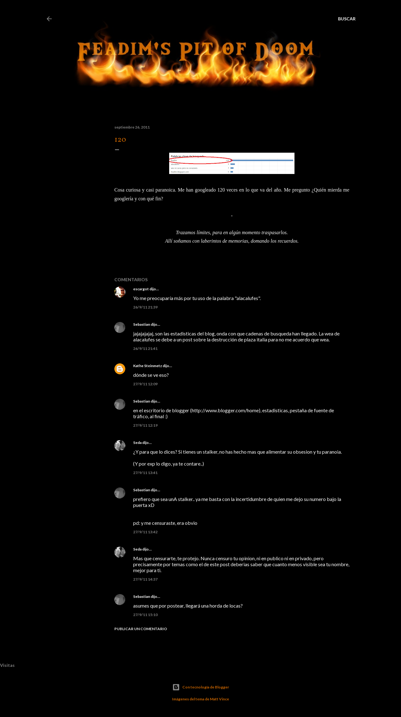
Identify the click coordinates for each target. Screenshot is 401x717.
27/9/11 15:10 (145, 614)
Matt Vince (219, 699)
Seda (137, 442)
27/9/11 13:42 (145, 532)
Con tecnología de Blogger (200, 687)
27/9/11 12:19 (145, 425)
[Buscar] (347, 18)
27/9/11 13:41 (145, 472)
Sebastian (141, 324)
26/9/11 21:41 (145, 348)
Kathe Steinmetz (147, 365)
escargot (141, 289)
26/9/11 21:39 (145, 307)
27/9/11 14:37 (145, 579)
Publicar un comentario (140, 628)
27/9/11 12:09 (145, 384)
